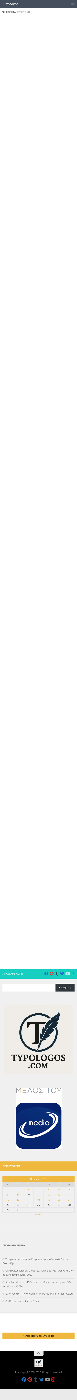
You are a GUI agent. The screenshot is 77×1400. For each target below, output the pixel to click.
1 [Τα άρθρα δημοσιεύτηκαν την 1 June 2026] (7, 1189)
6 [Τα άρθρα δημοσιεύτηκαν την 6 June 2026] (59, 1189)
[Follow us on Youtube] (67, 974)
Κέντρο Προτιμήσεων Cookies (38, 1335)
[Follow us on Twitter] (62, 974)
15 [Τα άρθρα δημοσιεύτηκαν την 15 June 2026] (7, 1199)
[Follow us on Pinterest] (52, 974)
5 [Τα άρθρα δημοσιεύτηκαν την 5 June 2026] (48, 1189)
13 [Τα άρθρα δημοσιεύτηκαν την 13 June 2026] (59, 1194)
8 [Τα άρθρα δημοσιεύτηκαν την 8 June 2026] (7, 1194)
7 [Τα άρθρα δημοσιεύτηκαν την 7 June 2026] (69, 1189)
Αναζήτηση (65, 987)
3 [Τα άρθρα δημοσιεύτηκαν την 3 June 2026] (28, 1189)
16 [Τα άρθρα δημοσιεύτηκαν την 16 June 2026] (18, 1199)
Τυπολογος (10, 4)
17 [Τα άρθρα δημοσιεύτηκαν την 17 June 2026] (28, 1199)
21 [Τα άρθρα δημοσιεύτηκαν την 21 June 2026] (69, 1199)
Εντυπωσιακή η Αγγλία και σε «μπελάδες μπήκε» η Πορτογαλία (39, 1293)
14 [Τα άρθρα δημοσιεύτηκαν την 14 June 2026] (69, 1194)
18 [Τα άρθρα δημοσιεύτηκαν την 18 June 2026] (38, 1199)
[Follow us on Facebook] (46, 974)
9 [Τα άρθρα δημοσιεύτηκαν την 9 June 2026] (18, 1194)
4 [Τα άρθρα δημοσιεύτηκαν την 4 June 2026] (38, 1189)
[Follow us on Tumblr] (57, 974)
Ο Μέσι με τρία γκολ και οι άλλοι (22, 1301)
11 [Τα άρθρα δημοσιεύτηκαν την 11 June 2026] (38, 1194)
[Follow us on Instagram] (73, 974)
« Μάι (37, 1214)
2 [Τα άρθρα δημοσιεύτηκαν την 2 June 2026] (18, 1189)
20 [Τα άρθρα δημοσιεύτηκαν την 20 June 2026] (59, 1199)
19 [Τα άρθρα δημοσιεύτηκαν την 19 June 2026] (48, 1199)
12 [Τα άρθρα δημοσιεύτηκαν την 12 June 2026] (48, 1194)
